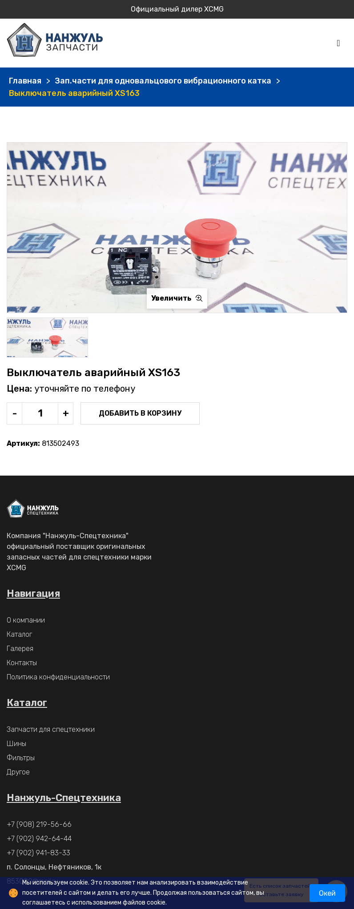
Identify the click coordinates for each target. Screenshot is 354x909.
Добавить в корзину (140, 413)
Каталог (19, 634)
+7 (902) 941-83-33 (38, 853)
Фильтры (21, 758)
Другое (18, 772)
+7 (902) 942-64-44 (39, 838)
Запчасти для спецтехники (51, 729)
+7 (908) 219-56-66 (39, 824)
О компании (26, 620)
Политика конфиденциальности (58, 677)
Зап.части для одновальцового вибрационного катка (163, 81)
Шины (16, 743)
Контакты (22, 663)
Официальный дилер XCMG (177, 9)
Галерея (20, 648)
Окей (327, 893)
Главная (25, 81)
